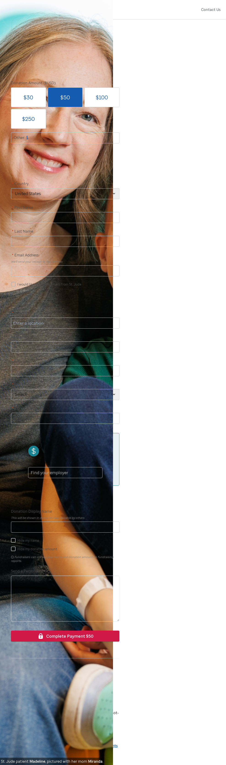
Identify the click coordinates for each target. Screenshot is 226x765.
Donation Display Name (31, 511)
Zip (16, 408)
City (16, 360)
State (18, 384)
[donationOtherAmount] (65, 137)
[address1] (65, 323)
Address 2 (19, 336)
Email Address (25, 255)
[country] (65, 193)
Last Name (22, 231)
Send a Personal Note (29, 571)
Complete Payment (65, 636)
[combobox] (31, 472)
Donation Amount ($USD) (33, 82)
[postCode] (65, 418)
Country (20, 183)
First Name (22, 207)
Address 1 (21, 313)
